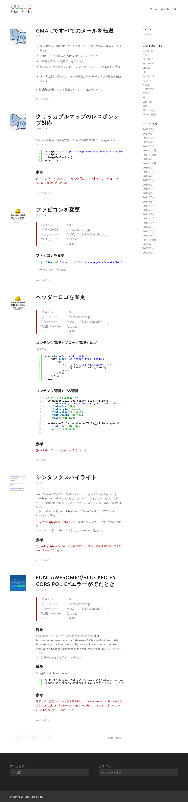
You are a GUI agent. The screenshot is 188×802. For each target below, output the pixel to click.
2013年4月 (149, 180)
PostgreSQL (150, 89)
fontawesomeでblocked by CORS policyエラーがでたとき (76, 581)
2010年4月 (149, 231)
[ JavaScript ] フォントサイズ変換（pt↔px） (61, 450)
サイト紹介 (149, 110)
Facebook (148, 76)
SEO (145, 93)
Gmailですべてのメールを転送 (75, 30)
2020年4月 (149, 142)
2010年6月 (149, 223)
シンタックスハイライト (66, 477)
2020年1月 (149, 146)
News (146, 84)
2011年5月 (149, 201)
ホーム (153, 9)
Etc (144, 72)
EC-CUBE (148, 59)
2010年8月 (149, 214)
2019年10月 (149, 155)
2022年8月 (149, 129)
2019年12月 (149, 150)
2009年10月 (149, 240)
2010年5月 (149, 227)
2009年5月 (149, 244)
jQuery (39, 128)
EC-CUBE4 (41, 215)
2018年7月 (149, 176)
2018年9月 (149, 167)
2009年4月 (149, 248)
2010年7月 (149, 218)
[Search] (175, 9)
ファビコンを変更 (58, 209)
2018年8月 (149, 172)
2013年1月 (149, 188)
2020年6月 (149, 138)
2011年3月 (149, 206)
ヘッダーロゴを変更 (60, 297)
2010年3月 (149, 235)
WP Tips (40, 482)
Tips (38, 36)
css (145, 55)
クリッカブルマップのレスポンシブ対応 (77, 120)
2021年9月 (149, 133)
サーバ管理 (149, 114)
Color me (148, 50)
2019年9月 (149, 159)
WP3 (145, 106)
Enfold (147, 67)
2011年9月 (149, 193)
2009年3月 (149, 252)
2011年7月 (149, 197)
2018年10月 (149, 163)
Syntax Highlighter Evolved (54, 522)
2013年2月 (149, 184)
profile (165, 9)
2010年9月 (149, 210)
